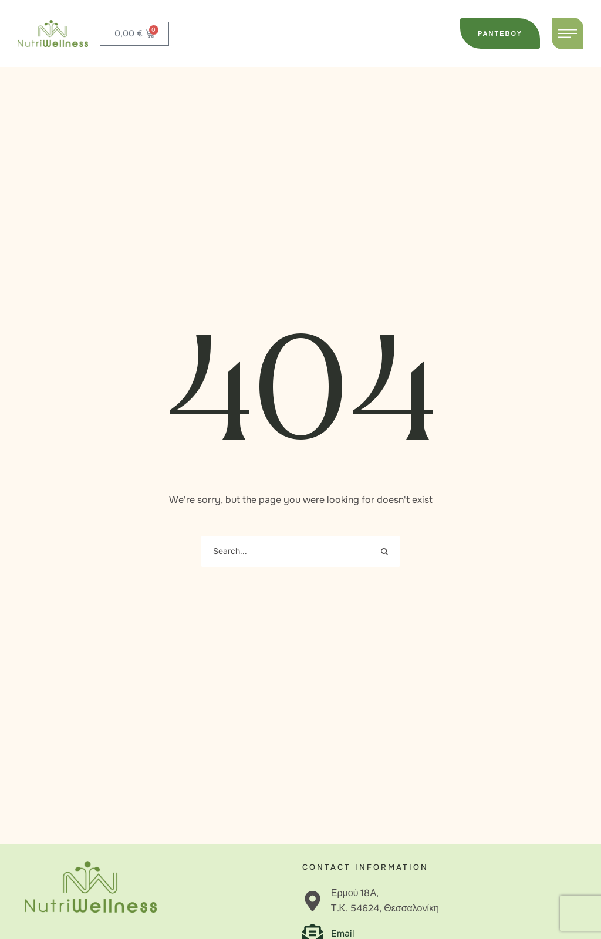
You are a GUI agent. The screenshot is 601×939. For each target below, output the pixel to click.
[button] (500, 33)
